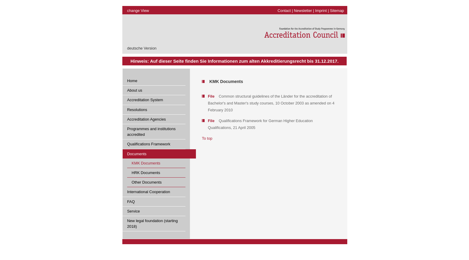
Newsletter (303, 10)
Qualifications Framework (148, 144)
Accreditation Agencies (146, 119)
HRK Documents (146, 172)
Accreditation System (145, 100)
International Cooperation (148, 192)
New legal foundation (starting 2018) (152, 224)
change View (138, 10)
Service (133, 211)
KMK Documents (146, 163)
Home (132, 81)
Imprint (321, 10)
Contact (284, 10)
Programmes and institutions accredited (151, 132)
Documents (137, 154)
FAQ (131, 201)
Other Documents (147, 182)
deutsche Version (141, 48)
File (211, 96)
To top (207, 138)
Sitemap (337, 10)
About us (134, 90)
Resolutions (137, 109)
